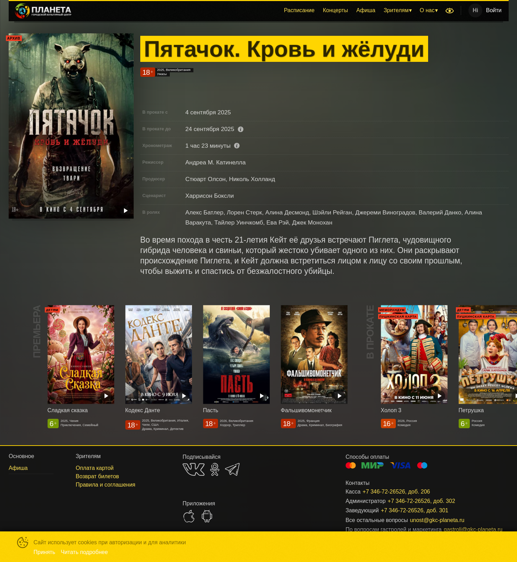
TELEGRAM (232, 469)
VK (194, 469)
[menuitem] (299, 10)
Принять (45, 552)
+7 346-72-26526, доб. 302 (421, 501)
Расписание (299, 10)
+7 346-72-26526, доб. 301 (414, 510)
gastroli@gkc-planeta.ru (468, 529)
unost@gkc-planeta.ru (437, 520)
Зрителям (396, 10)
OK (214, 469)
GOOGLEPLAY (207, 516)
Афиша (365, 10)
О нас (427, 10)
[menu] (260, 10)
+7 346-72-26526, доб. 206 (396, 492)
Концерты (335, 10)
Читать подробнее (84, 552)
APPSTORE (189, 516)
